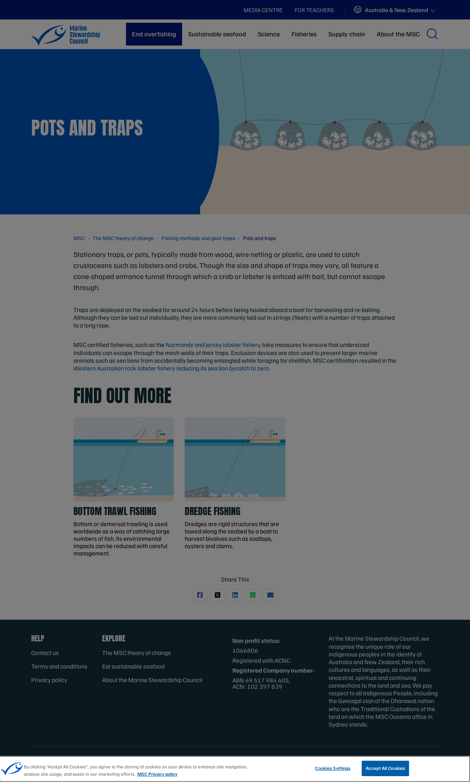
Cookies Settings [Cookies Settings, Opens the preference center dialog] (332, 768)
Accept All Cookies (385, 768)
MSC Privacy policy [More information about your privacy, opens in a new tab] (157, 774)
